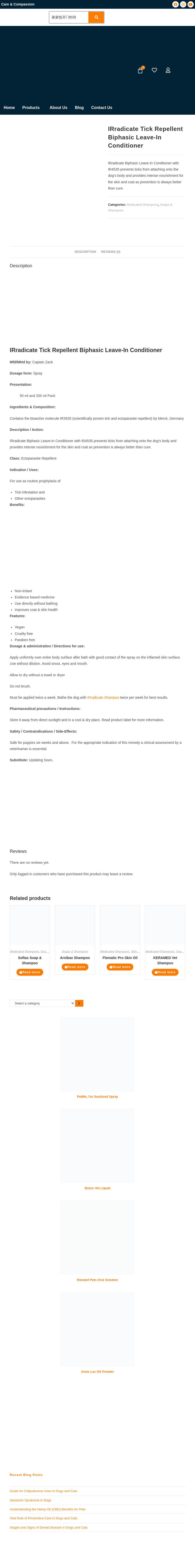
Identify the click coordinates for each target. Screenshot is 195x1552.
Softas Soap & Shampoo (30, 960)
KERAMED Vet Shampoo (165, 960)
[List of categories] (42, 1003)
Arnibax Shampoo (75, 958)
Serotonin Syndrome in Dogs (30, 1500)
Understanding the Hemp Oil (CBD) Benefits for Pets (47, 1509)
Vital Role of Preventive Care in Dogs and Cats (43, 1518)
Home (9, 107)
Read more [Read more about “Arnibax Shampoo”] (76, 967)
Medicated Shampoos (142, 204)
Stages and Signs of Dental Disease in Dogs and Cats (48, 1527)
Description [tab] (85, 252)
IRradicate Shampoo (103, 697)
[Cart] (140, 70)
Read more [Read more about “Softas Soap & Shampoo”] (31, 972)
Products (30, 107)
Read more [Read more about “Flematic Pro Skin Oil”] (121, 967)
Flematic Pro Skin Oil (120, 958)
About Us (58, 107)
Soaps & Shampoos (75, 952)
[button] (32, 108)
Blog (79, 107)
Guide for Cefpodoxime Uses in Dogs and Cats (43, 1491)
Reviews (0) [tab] (110, 252)
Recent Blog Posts (26, 1475)
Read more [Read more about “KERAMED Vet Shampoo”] (167, 972)
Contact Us (101, 107)
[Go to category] (79, 1003)
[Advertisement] (58, 63)
